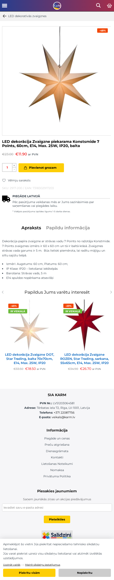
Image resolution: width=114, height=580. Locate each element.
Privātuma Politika (57, 476)
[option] (56, 81)
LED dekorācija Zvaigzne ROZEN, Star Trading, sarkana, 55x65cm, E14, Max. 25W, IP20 (84, 359)
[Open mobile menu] (4, 7)
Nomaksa (57, 470)
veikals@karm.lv (63, 417)
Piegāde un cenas (57, 438)
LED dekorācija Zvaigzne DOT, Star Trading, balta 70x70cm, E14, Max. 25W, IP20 (29, 359)
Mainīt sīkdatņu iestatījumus (42, 564)
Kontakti (57, 457)
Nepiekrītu (84, 572)
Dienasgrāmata (57, 451)
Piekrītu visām (29, 572)
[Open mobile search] (98, 7)
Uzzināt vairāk (11, 564)
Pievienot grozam (42, 168)
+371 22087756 (64, 412)
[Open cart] (109, 6)
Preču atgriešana (57, 445)
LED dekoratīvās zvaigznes (24, 16)
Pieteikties (57, 519)
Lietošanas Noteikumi (57, 464)
